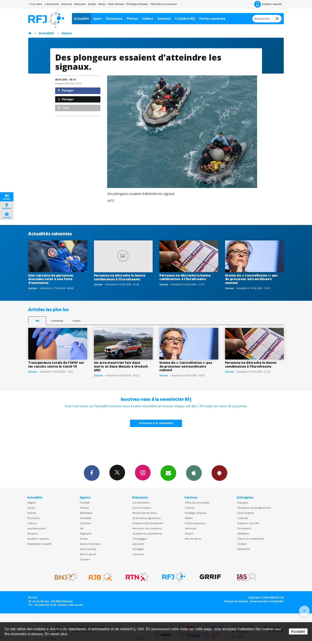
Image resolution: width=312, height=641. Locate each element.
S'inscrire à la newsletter (156, 423)
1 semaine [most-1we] (56, 320)
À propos (242, 502)
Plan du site (76, 605)
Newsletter (243, 548)
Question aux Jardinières (147, 533)
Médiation (243, 533)
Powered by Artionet (236, 601)
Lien (63, 107)
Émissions (114, 18)
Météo (189, 518)
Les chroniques (141, 507)
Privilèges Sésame (137, 4)
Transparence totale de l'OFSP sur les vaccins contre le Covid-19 (56, 364)
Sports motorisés (90, 543)
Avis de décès (193, 538)
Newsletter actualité (40, 543)
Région (32, 502)
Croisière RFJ (185, 18)
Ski (81, 528)
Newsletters (168, 472)
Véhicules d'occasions (163, 4)
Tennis (84, 538)
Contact (242, 543)
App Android (219, 472)
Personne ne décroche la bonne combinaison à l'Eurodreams (119, 277)
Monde (32, 512)
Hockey (84, 507)
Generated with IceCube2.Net (267, 601)
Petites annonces (195, 523)
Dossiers (33, 533)
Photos (132, 18)
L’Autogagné (139, 538)
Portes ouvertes (212, 18)
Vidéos (147, 18)
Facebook (92, 472)
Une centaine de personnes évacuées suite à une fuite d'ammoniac (50, 279)
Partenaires (244, 528)
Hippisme (85, 533)
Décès (102, 4)
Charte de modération (250, 538)
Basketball (86, 512)
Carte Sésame (116, 4)
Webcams (80, 4)
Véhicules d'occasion (197, 502)
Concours (138, 554)
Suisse (66, 33)
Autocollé (138, 543)
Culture (32, 523)
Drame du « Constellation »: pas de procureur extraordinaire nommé (251, 279)
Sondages (138, 548)
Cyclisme (85, 523)
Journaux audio (37, 528)
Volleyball (85, 518)
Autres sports (88, 554)
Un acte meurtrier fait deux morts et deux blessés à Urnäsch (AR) (121, 366)
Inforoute (66, 4)
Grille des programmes (146, 518)
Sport (97, 18)
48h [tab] (37, 320)
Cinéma (189, 507)
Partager (66, 90)
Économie (34, 518)
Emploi (92, 4)
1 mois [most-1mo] (76, 320)
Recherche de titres (144, 512)
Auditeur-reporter (268, 4)
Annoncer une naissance (147, 528)
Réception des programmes (254, 507)
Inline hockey (88, 548)
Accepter (298, 631)
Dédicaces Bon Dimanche (147, 523)
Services (164, 18)
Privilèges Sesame (195, 512)
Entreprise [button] (51, 4)
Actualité (81, 18)
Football (85, 502)
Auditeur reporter (38, 538)
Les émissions (140, 502)
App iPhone (194, 472)
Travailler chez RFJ (248, 523)
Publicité (242, 518)
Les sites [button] (35, 4)
